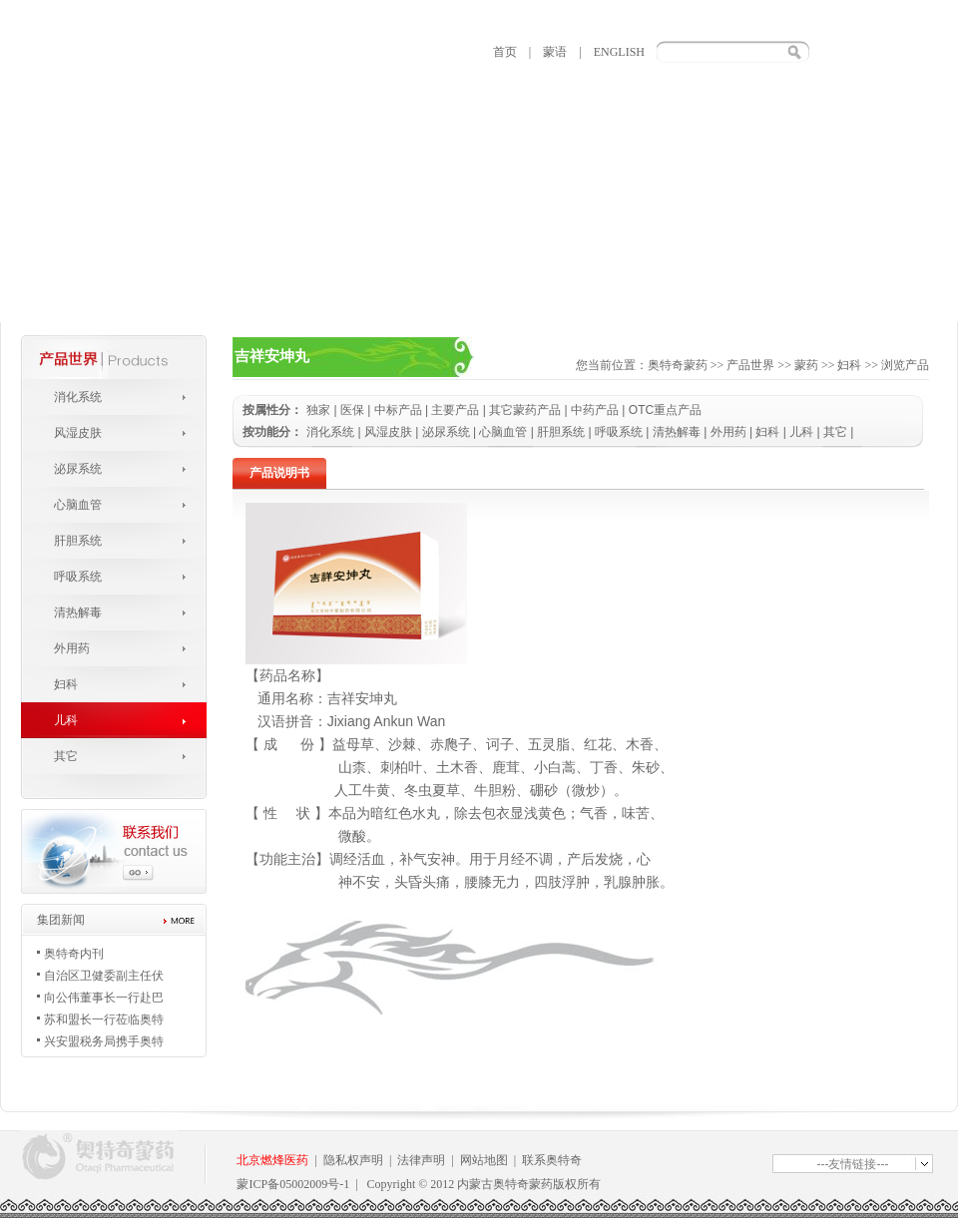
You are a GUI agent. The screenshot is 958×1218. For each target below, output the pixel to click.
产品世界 (750, 365)
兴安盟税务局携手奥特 (104, 1041)
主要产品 (455, 410)
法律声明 (421, 1160)
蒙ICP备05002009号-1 (293, 1184)
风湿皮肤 (78, 433)
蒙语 (555, 52)
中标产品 (398, 410)
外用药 (72, 648)
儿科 (66, 720)
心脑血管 (78, 505)
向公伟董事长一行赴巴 (104, 998)
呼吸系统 (78, 577)
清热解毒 (78, 612)
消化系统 (78, 397)
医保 (352, 410)
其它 (66, 756)
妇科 (66, 684)
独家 (318, 410)
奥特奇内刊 (74, 954)
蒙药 (806, 365)
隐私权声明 (353, 1160)
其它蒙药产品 (525, 410)
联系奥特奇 (552, 1160)
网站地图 (484, 1160)
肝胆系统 (78, 541)
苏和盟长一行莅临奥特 (104, 1019)
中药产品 (595, 410)
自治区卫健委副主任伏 (104, 976)
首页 (505, 52)
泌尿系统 (78, 469)
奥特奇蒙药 (678, 365)
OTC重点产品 (665, 410)
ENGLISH (619, 52)
